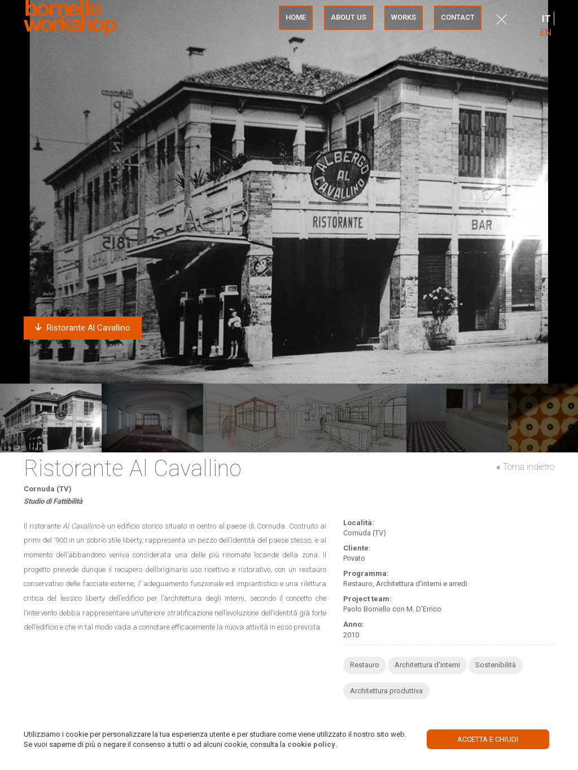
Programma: (366, 573)
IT (546, 18)
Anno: (353, 624)
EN (545, 32)
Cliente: (357, 548)
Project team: (367, 599)
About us (348, 17)
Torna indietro (528, 466)
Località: (358, 522)
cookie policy (311, 744)
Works (403, 17)
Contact (458, 17)
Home (296, 17)
